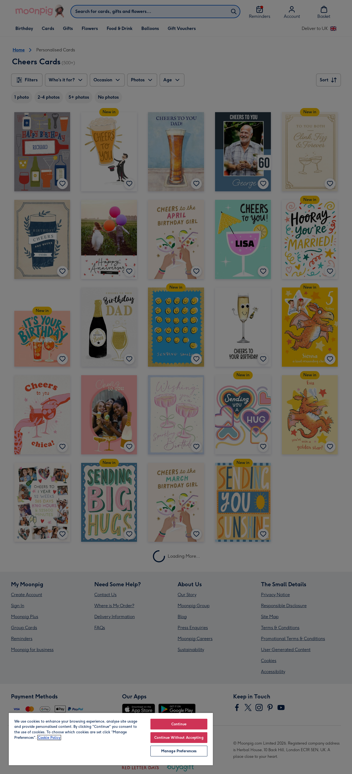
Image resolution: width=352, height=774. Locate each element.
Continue (179, 724)
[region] (111, 738)
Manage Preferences (179, 751)
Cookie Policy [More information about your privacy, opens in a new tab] (49, 738)
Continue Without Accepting (178, 738)
